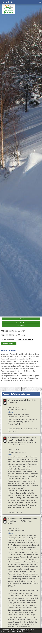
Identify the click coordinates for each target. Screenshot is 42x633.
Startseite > (5, 630)
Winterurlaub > (6, 631)
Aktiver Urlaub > (15, 630)
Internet (10, 412)
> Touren (21, 319)
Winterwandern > (18, 631)
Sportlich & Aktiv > (27, 630)
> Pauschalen (21, 322)
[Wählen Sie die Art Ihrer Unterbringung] (24, 339)
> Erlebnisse (21, 325)
